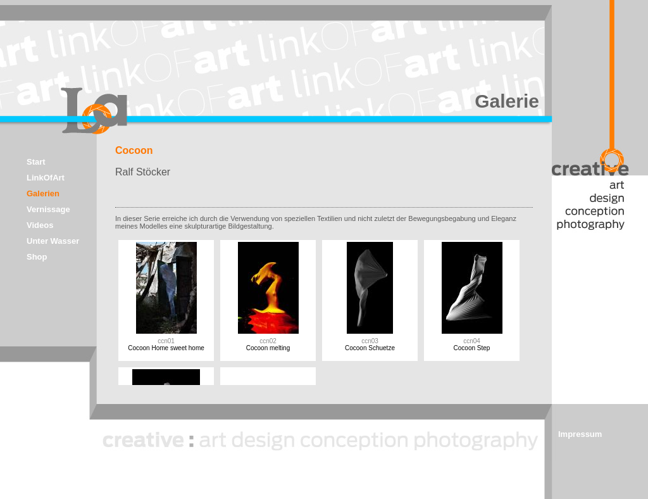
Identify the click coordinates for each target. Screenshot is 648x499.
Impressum (580, 434)
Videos (40, 225)
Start (36, 162)
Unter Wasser (53, 241)
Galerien (43, 193)
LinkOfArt (46, 177)
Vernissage (48, 209)
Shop (37, 257)
